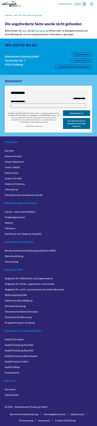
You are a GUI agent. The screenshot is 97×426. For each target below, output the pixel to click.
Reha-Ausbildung (14, 256)
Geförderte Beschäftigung (18, 300)
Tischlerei (10, 228)
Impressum (44, 420)
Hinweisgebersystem (54, 414)
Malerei (9, 222)
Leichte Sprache (65, 4)
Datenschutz (11, 172)
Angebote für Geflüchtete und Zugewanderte (29, 278)
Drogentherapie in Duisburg (20, 322)
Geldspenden (12, 394)
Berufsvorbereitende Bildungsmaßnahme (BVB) (30, 250)
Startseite (8, 15)
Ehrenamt (10, 389)
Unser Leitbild (12, 167)
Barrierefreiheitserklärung (24, 414)
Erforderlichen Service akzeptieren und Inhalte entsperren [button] (76, 123)
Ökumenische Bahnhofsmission (21, 311)
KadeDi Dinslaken (14, 339)
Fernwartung (26, 420)
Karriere (9, 150)
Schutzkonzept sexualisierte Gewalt (24, 194)
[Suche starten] (84, 4)
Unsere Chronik (13, 178)
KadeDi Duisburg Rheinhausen (21, 356)
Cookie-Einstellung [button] (65, 420)
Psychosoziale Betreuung (18, 317)
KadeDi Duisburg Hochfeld (19, 344)
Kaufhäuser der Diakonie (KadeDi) (23, 233)
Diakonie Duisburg (15, 183)
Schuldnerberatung (15, 306)
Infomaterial (11, 189)
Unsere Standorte (14, 161)
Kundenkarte (12, 372)
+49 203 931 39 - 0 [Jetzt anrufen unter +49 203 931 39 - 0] (81, 61)
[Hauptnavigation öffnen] (92, 4)
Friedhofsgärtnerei (15, 217)
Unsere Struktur (13, 156)
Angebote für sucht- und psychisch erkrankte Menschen (34, 289)
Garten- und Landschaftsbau (20, 211)
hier (24, 30)
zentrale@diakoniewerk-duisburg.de (73, 67)
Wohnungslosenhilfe (16, 295)
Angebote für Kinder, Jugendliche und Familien (30, 283)
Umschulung (11, 261)
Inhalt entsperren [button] (76, 113)
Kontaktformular (82, 54)
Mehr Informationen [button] (34, 126)
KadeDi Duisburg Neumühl (19, 350)
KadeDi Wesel (12, 367)
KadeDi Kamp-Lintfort (17, 361)
